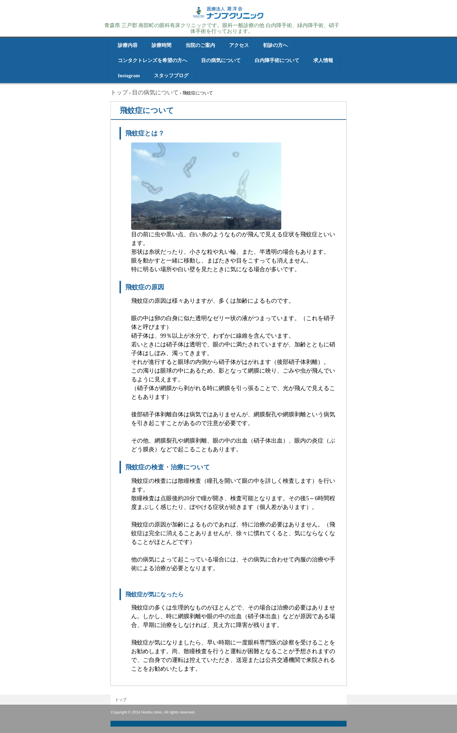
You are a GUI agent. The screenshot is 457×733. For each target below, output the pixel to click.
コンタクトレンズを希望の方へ (152, 60)
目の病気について (221, 60)
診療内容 (128, 45)
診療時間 (161, 45)
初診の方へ (275, 45)
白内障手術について (277, 60)
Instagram (129, 75)
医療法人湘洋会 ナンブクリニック (228, 18)
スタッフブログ (171, 75)
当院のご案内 (200, 45)
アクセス (239, 45)
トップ (120, 699)
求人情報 (323, 60)
